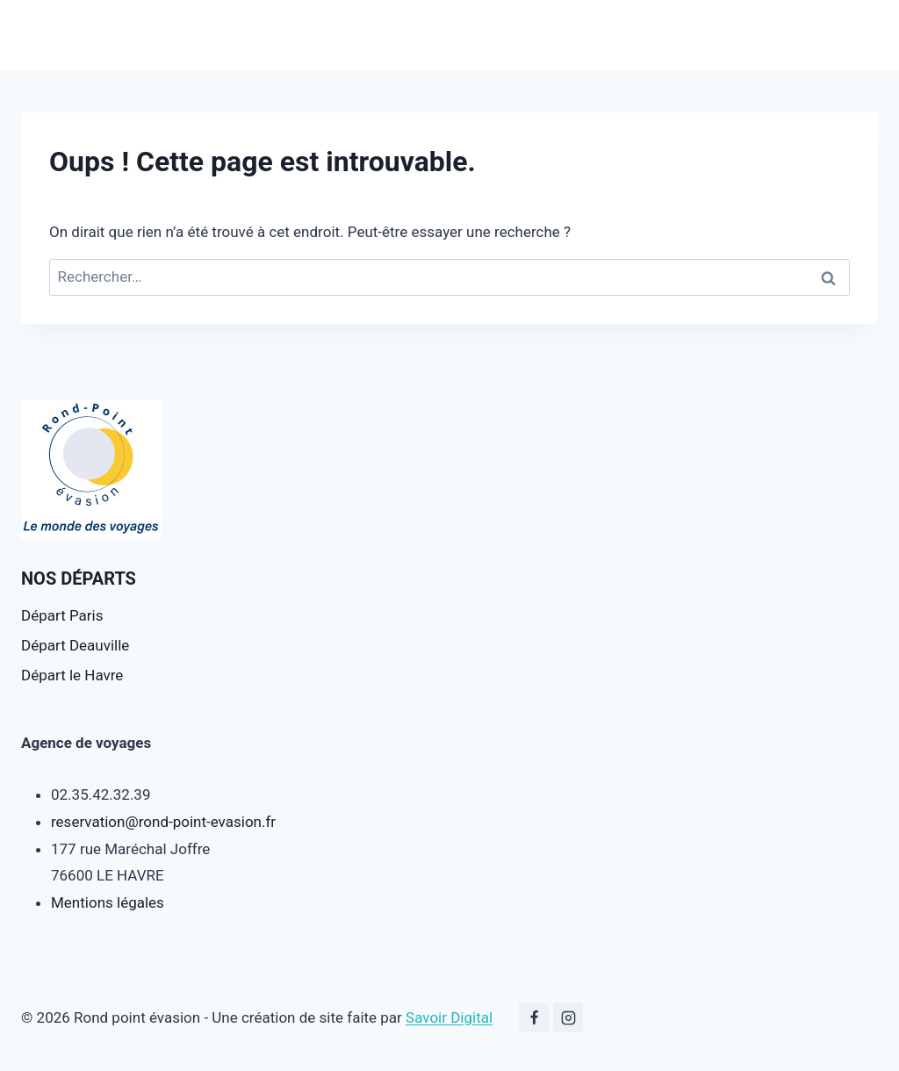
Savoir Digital (449, 1017)
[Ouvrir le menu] (861, 34)
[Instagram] (568, 1017)
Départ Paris (62, 615)
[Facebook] (534, 1017)
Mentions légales (107, 902)
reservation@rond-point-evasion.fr (163, 821)
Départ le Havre (72, 675)
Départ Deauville (75, 645)
